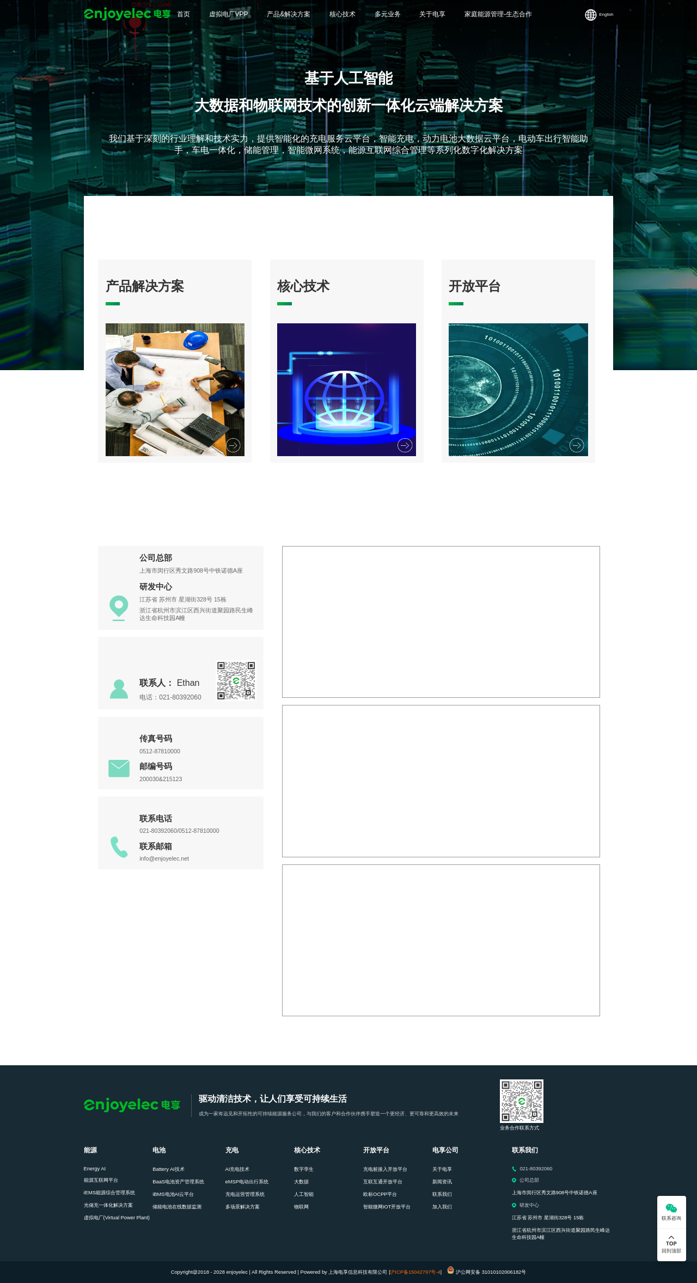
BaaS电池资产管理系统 (178, 1181)
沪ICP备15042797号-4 (415, 1272)
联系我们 (442, 1194)
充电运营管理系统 (245, 1194)
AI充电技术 (237, 1169)
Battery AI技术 (168, 1169)
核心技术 (307, 1150)
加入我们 (442, 1207)
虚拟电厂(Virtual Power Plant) (117, 1217)
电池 (159, 1150)
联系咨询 (671, 1218)
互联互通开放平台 (382, 1181)
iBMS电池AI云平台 (173, 1194)
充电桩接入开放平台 (385, 1169)
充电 (232, 1150)
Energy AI (95, 1168)
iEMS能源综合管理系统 (109, 1192)
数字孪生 (304, 1169)
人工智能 (304, 1194)
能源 (90, 1150)
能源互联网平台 (101, 1180)
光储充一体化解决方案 (108, 1205)
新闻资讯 (442, 1181)
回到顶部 (671, 1251)
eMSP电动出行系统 (246, 1181)
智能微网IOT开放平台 (387, 1207)
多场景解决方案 (242, 1207)
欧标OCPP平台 (380, 1194)
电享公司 (445, 1150)
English (606, 14)
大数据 (301, 1181)
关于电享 (442, 1169)
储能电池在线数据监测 (176, 1207)
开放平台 (376, 1150)
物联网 (301, 1207)
